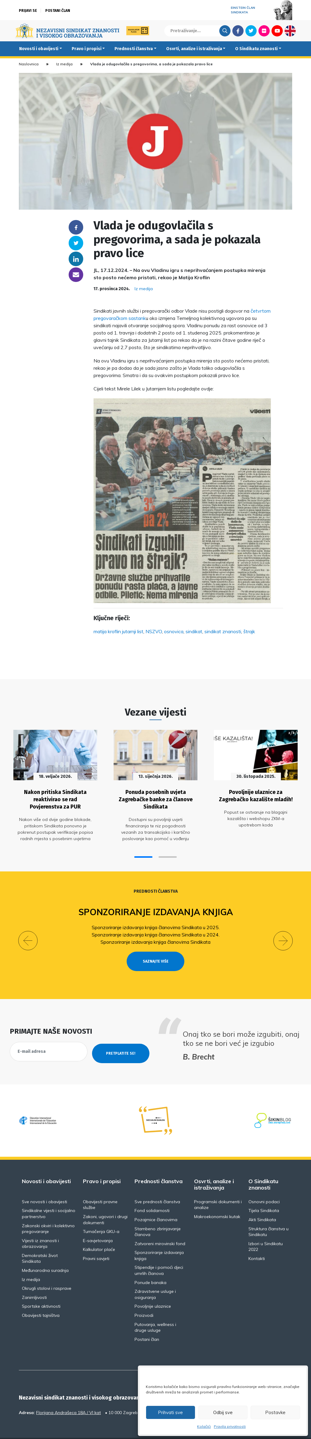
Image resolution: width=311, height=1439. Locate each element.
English (290, 31)
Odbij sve (223, 1412)
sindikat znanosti (222, 631)
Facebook (238, 31)
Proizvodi (144, 1299)
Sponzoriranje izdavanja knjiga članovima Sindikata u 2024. (156, 929)
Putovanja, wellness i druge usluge (155, 1311)
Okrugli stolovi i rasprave (46, 1272)
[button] (143, 851)
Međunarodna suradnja (45, 1254)
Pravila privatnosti (230, 1426)
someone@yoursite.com (76, 275)
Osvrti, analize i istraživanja (194, 48)
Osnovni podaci (264, 1185)
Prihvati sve (170, 1412)
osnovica (173, 631)
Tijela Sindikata (263, 1194)
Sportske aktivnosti (41, 1290)
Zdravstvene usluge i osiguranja (155, 1278)
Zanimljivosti (34, 1281)
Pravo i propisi (86, 48)
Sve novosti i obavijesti (44, 1185)
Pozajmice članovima (156, 1203)
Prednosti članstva (133, 48)
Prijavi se (28, 11)
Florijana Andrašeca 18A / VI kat (68, 1396)
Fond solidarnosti (152, 1194)
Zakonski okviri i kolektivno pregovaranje (48, 1212)
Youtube (277, 31)
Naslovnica (29, 64)
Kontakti (256, 1242)
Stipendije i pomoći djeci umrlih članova (159, 1254)
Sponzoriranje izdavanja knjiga (155, 906)
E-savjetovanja (98, 1224)
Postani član (57, 11)
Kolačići (204, 1426)
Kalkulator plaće (99, 1233)
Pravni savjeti (96, 1242)
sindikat (194, 631)
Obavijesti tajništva (41, 1299)
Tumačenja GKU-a (101, 1215)
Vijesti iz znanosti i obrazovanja (40, 1227)
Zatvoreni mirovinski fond (160, 1227)
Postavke (275, 1412)
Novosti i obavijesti (38, 48)
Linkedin (76, 259)
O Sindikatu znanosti (256, 48)
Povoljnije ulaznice (153, 1290)
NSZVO (153, 631)
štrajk (249, 631)
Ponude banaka (150, 1266)
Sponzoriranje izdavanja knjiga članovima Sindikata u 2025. (156, 922)
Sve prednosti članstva (157, 1185)
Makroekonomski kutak (217, 1200)
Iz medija (64, 64)
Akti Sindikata (262, 1203)
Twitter (251, 31)
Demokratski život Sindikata (40, 1242)
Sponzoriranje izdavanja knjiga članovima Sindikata (155, 937)
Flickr (264, 31)
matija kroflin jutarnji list (118, 631)
